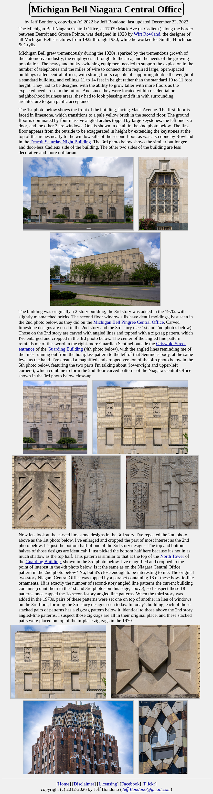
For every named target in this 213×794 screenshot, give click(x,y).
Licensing (107, 783)
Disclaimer (84, 783)
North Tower (172, 556)
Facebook (130, 783)
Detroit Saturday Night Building (60, 141)
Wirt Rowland (147, 34)
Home (63, 783)
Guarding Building (65, 349)
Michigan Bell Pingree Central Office (128, 322)
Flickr (149, 783)
